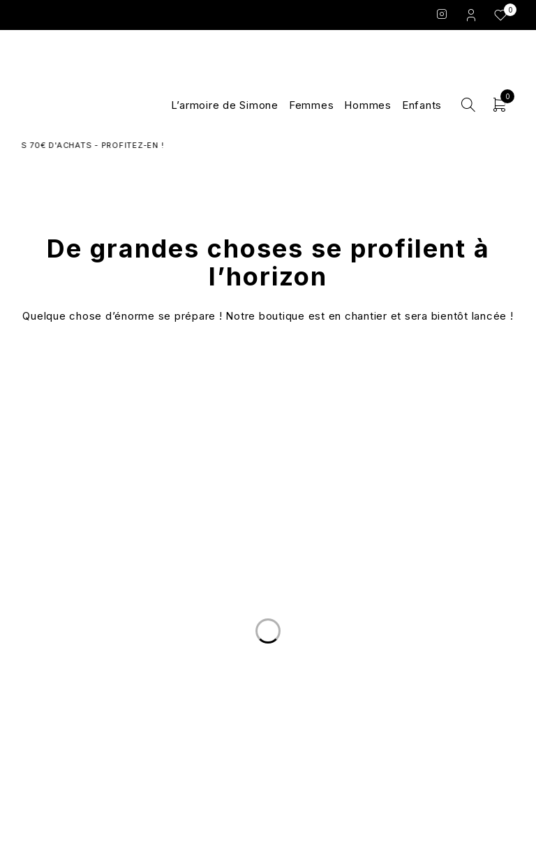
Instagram (442, 14)
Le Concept (268, 668)
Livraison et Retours (105, 668)
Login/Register (472, 14)
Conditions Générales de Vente (431, 685)
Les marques (267, 718)
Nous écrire (105, 684)
